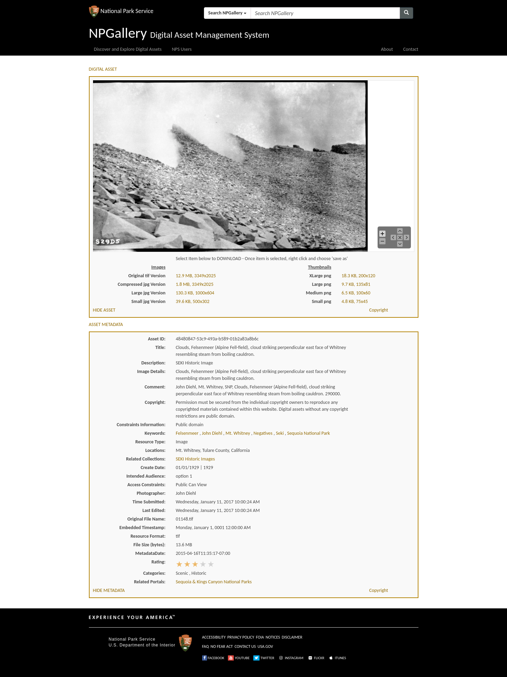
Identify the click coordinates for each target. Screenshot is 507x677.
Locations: (155, 450)
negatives (263, 433)
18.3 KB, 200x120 (358, 276)
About (387, 49)
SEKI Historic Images (195, 459)
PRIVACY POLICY (240, 637)
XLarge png (320, 276)
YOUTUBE (239, 658)
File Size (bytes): (149, 545)
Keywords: (155, 433)
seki (280, 433)
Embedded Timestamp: (142, 527)
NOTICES (273, 637)
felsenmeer (187, 433)
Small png (321, 301)
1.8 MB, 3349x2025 (195, 284)
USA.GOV (265, 646)
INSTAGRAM (290, 658)
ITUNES (337, 658)
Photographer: (151, 493)
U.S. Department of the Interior (142, 645)
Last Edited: (153, 510)
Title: (160, 347)
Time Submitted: (148, 502)
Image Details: (151, 371)
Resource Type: (150, 442)
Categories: (154, 573)
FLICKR (315, 658)
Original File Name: (146, 519)
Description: (153, 363)
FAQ (205, 646)
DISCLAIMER (292, 637)
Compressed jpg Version (141, 284)
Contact (410, 49)
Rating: (158, 562)
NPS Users (182, 49)
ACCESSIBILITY (214, 637)
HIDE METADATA (109, 590)
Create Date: (153, 467)
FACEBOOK (213, 658)
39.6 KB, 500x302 (192, 301)
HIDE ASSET (104, 310)
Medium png (318, 293)
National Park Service (132, 639)
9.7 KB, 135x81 (356, 284)
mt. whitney (238, 433)
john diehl (212, 433)
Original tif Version (146, 276)
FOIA (260, 637)
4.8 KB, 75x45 (355, 301)
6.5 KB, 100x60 (356, 293)
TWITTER (263, 658)
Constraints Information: (141, 425)
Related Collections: (145, 459)
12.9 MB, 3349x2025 (196, 276)
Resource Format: (147, 536)
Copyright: (155, 402)
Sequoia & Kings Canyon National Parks (214, 582)
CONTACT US (245, 646)
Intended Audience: (145, 476)
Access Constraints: (146, 485)
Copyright (378, 310)
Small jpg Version (148, 301)
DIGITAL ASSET (103, 69)
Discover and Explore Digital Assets (128, 49)
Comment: (155, 387)
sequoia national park (308, 433)
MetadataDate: (150, 553)
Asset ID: (156, 339)
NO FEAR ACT (221, 646)
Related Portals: (149, 582)
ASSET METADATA (106, 324)
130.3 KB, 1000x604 (195, 293)
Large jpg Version (148, 293)
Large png (321, 284)
